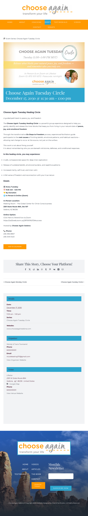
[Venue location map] (44, 407)
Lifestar (10, 375)
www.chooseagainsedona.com (19, 329)
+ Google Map (13, 384)
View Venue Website (15, 393)
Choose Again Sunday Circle (72, 282)
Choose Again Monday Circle (16, 282)
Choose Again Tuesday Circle (18, 320)
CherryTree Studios (58, 503)
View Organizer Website (16, 360)
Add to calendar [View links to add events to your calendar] (15, 247)
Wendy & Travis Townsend (17, 344)
